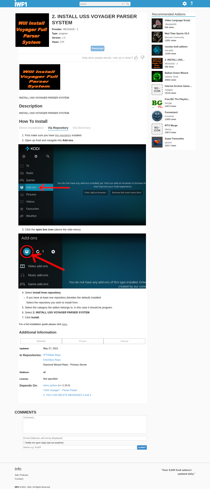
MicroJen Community (174, 37)
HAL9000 (169, 50)
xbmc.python (56, 385)
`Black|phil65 (170, 24)
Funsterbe (169, 116)
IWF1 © (18, 487)
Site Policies (21, 475)
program (63, 33)
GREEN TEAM (171, 77)
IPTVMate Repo (52, 355)
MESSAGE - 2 (70, 29)
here (64, 324)
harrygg (168, 103)
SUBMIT (142, 447)
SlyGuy (168, 129)
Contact (19, 478)
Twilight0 (169, 90)
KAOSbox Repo (52, 359)
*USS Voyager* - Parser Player (60, 390)
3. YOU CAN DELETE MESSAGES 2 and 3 (67, 395)
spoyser (168, 142)
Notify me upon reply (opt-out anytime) (44, 442)
